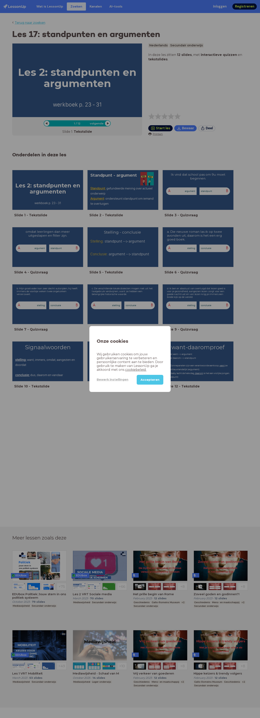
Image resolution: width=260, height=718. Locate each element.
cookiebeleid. (135, 370)
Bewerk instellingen (112, 379)
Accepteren (150, 380)
